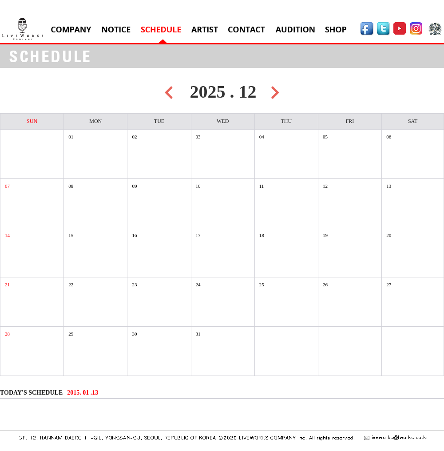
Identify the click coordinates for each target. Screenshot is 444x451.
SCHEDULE (161, 29)
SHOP (335, 29)
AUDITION (295, 29)
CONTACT (246, 29)
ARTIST (204, 29)
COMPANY (71, 29)
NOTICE (116, 29)
